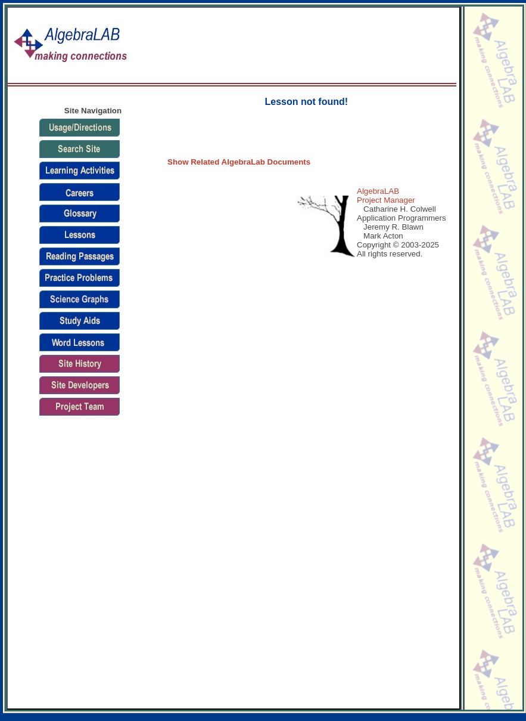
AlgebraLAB (378, 191)
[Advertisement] (412, 45)
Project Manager (386, 200)
